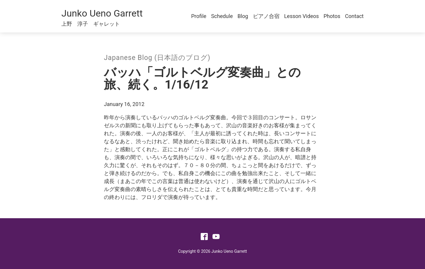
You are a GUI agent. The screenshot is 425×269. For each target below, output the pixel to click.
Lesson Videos (301, 16)
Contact (354, 16)
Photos (331, 16)
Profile (198, 16)
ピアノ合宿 (266, 16)
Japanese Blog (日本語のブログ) (157, 58)
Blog (243, 16)
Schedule (222, 16)
